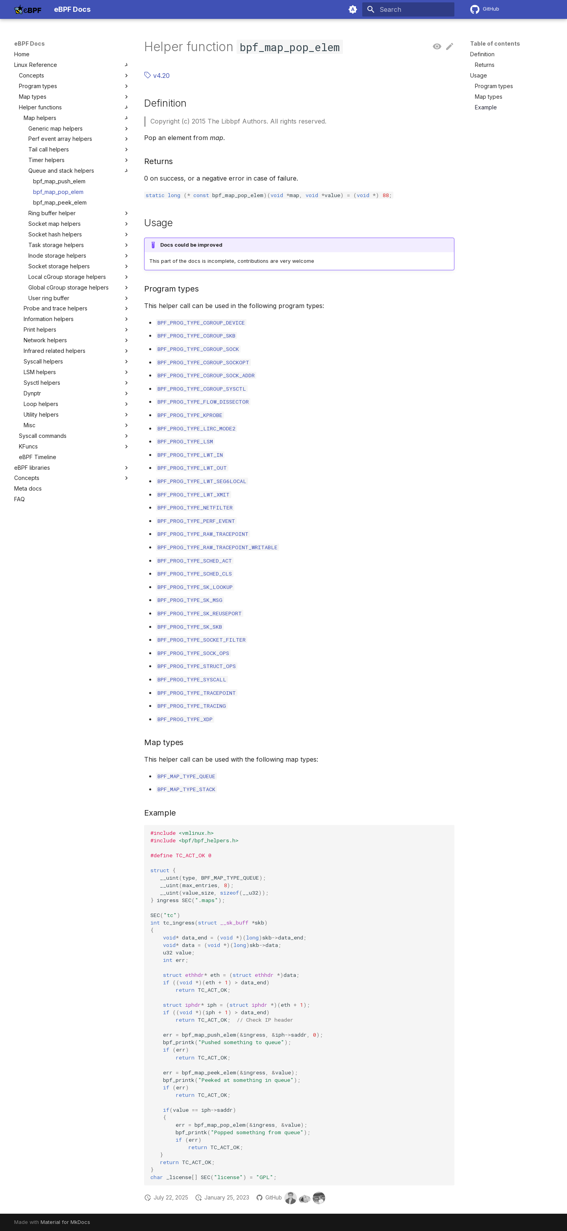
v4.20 (157, 75)
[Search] (408, 9)
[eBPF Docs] (27, 9)
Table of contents (495, 43)
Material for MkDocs (65, 1222)
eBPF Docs (29, 43)
